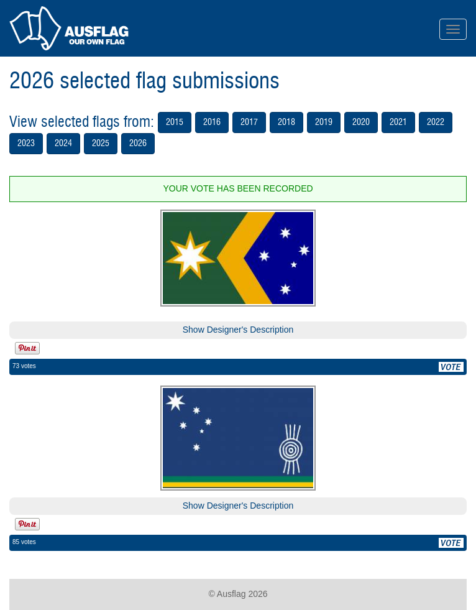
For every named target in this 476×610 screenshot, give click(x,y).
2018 (286, 122)
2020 (361, 122)
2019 (323, 122)
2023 (26, 143)
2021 (398, 122)
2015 (174, 122)
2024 (63, 143)
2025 (100, 143)
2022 (435, 122)
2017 (249, 122)
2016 (212, 122)
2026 (138, 143)
